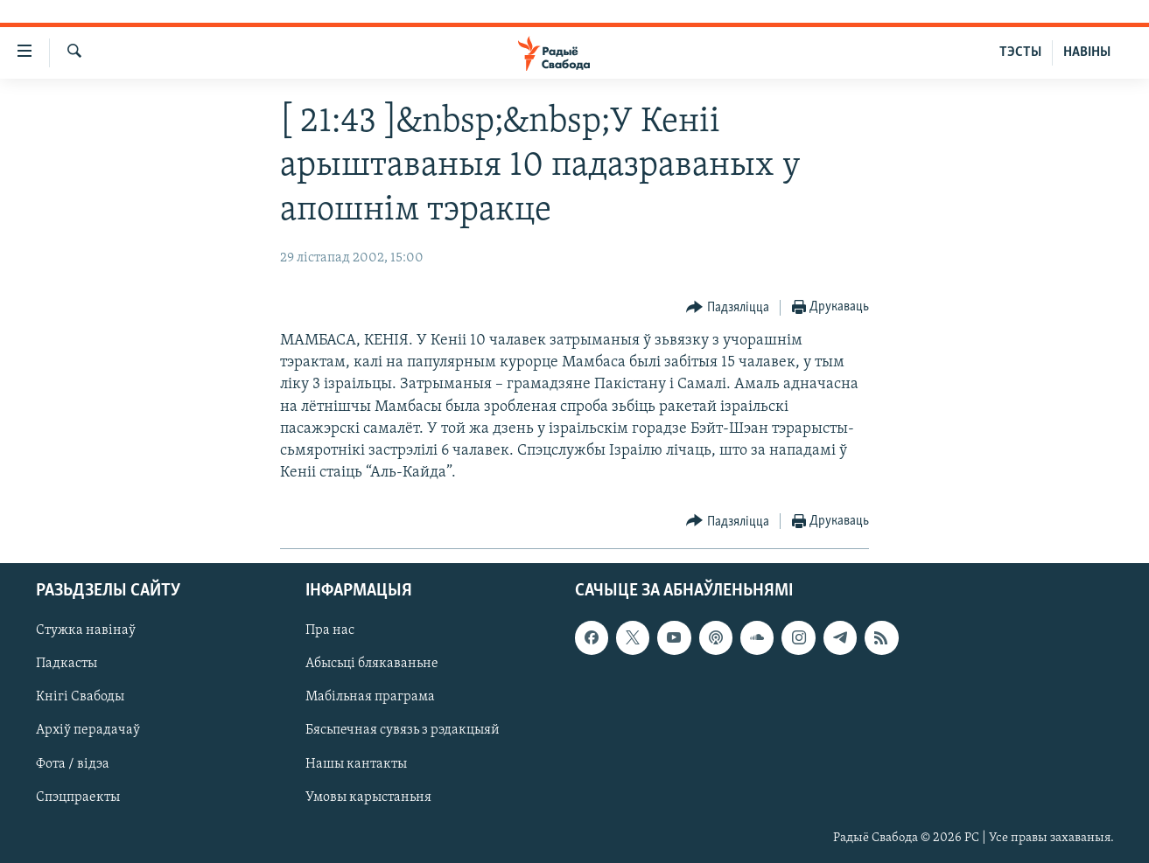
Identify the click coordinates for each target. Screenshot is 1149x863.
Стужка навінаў (86, 630)
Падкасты (66, 664)
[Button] (727, 308)
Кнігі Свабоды (80, 697)
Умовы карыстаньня (368, 797)
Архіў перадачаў (88, 730)
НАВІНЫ (1086, 52)
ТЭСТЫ (1020, 52)
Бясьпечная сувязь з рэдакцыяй (402, 730)
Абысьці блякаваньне (371, 664)
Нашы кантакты (356, 763)
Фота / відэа (72, 763)
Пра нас (329, 630)
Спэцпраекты (78, 797)
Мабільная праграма (370, 697)
